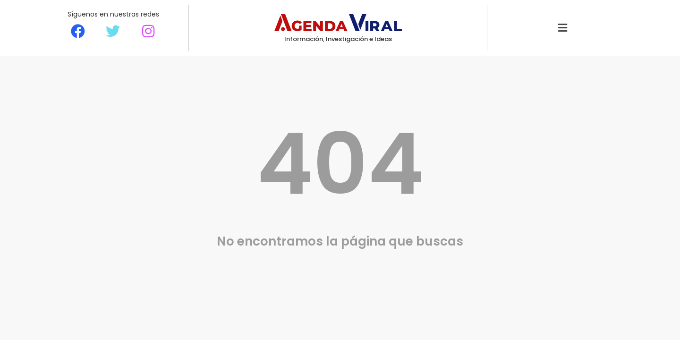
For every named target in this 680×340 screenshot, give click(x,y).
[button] (562, 28)
